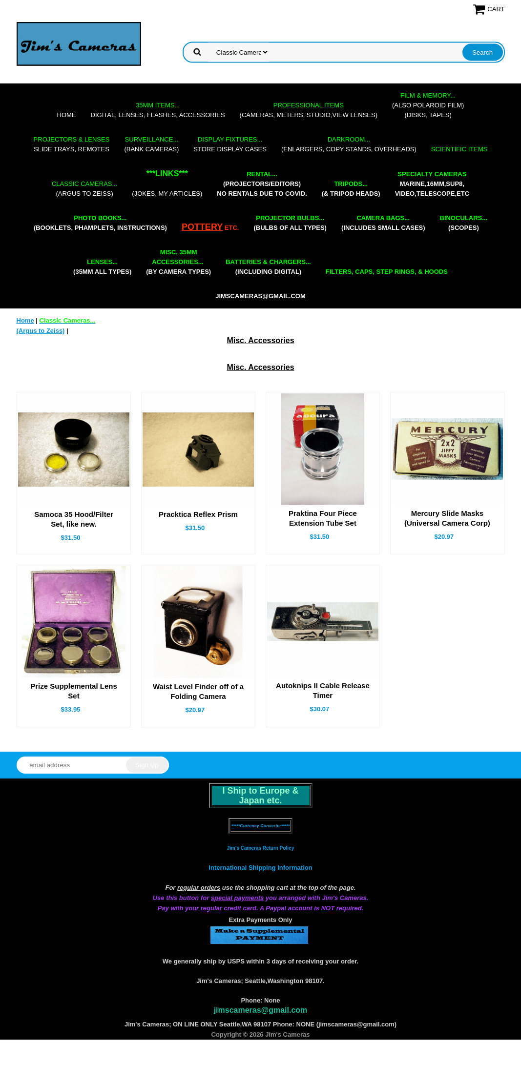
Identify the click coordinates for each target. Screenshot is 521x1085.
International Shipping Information (260, 867)
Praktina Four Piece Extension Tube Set (323, 518)
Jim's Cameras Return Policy (260, 848)
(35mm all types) (102, 266)
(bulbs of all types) (290, 222)
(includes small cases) (383, 222)
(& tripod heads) (351, 188)
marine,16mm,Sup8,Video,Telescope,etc (432, 183)
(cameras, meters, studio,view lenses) (308, 110)
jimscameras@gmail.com (260, 296)
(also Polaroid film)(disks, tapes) (428, 105)
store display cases (230, 144)
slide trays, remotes (72, 144)
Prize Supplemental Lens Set (73, 691)
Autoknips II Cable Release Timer (323, 690)
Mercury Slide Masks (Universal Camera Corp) (447, 518)
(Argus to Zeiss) (84, 188)
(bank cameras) (151, 144)
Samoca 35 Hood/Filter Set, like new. (73, 519)
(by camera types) (178, 261)
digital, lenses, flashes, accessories (158, 110)
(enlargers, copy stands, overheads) (349, 144)
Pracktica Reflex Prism (198, 514)
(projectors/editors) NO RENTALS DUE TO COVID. (262, 183)
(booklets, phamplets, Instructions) (100, 222)
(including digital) (268, 266)
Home (66, 115)
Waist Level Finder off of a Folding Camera (198, 691)
